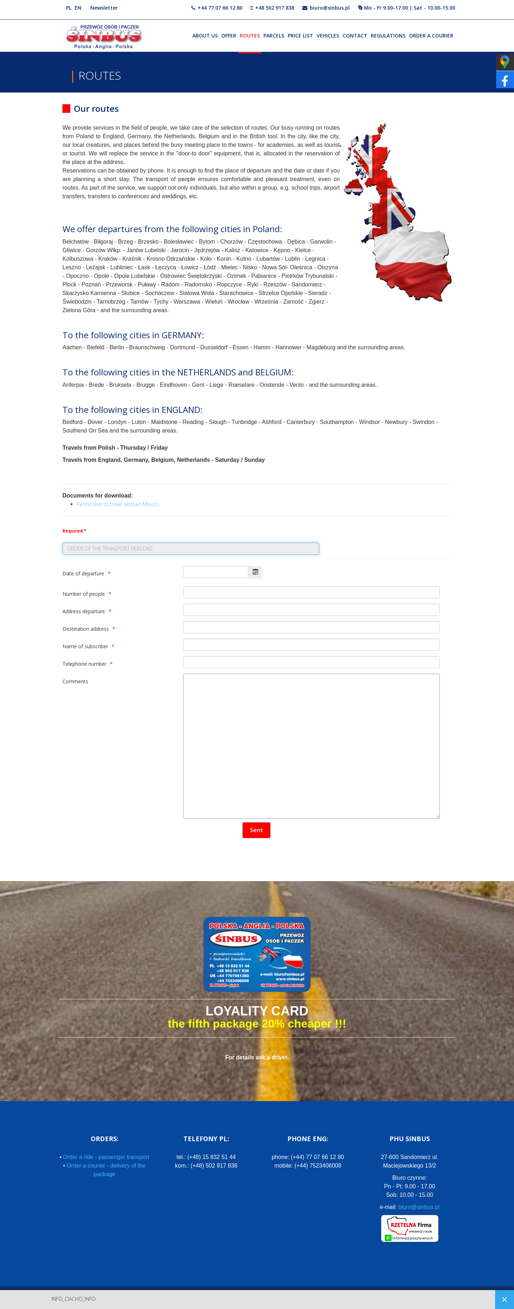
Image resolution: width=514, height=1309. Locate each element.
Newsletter (104, 7)
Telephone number (84, 663)
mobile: (307, 1166)
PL (68, 7)
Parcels (273, 35)
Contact (355, 35)
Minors (150, 504)
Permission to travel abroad (109, 504)
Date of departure (83, 573)
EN (78, 7)
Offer (228, 35)
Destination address (85, 628)
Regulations (388, 35)
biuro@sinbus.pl (330, 7)
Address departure (83, 611)
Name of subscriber (85, 646)
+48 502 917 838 (274, 7)
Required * (74, 531)
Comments (75, 681)
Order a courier (431, 35)
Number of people (83, 593)
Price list (300, 35)
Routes (250, 35)
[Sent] (256, 830)
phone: (308, 1157)
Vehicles (328, 35)
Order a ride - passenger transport (106, 1157)
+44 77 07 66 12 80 (220, 7)
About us (205, 35)
